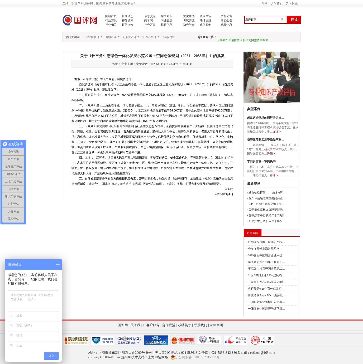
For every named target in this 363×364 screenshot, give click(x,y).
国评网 (123, 325)
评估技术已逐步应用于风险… (267, 221)
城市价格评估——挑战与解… (267, 192)
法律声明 (216, 325)
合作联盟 (168, 325)
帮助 (265, 3)
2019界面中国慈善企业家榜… (266, 255)
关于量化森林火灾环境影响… (267, 209)
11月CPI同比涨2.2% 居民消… (266, 275)
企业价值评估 (93, 37)
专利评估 (168, 37)
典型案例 (205, 24)
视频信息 (226, 24)
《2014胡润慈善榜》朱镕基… (266, 302)
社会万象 (150, 24)
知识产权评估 (150, 37)
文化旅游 (189, 16)
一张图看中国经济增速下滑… (266, 308)
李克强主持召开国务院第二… (266, 268)
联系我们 (200, 325)
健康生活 (205, 16)
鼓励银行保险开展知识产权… (266, 242)
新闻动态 (127, 16)
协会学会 (189, 24)
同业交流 (166, 20)
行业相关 (111, 24)
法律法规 (205, 20)
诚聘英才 (184, 325)
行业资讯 (111, 20)
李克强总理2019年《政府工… (266, 262)
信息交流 (150, 16)
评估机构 (127, 20)
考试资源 (189, 20)
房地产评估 (112, 37)
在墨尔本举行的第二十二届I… (267, 215)
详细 (275, 131)
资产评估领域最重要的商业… (267, 198)
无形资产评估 (130, 37)
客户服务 (153, 325)
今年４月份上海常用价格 (263, 248)
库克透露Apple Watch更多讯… (267, 295)
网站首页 (111, 16)
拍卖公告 (226, 20)
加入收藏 (292, 3)
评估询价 (127, 24)
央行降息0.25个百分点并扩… (266, 288)
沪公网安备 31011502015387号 (195, 357)
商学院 (148, 20)
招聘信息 (166, 24)
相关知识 (166, 16)
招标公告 (226, 16)
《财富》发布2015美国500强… (267, 282)
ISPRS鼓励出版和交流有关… (266, 204)
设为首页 (277, 3)
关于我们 (137, 325)
